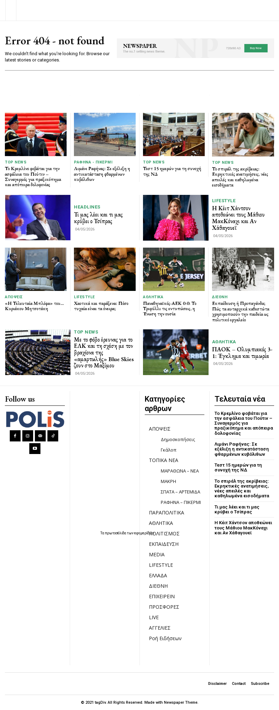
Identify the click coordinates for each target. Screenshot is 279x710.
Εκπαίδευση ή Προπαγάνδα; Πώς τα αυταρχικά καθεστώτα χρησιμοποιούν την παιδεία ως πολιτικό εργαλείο (240, 311)
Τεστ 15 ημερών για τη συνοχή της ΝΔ (172, 171)
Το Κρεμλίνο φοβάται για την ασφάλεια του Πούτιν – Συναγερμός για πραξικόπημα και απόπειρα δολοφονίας (33, 176)
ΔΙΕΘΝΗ (219, 297)
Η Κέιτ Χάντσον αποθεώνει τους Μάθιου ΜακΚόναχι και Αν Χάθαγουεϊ (238, 218)
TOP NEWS (16, 162)
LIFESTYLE (224, 200)
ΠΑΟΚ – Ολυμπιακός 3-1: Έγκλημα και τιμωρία (242, 352)
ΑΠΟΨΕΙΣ (14, 297)
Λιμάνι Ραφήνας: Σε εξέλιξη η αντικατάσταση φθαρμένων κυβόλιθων (102, 173)
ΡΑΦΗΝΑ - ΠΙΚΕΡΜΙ (93, 162)
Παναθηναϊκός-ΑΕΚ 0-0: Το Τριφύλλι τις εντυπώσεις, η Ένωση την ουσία (169, 308)
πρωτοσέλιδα (116, 533)
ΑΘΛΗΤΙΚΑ (153, 297)
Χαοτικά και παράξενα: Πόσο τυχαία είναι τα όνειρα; (101, 306)
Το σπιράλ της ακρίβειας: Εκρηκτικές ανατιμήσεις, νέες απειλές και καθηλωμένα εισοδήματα (240, 177)
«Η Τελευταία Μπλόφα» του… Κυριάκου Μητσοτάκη (34, 306)
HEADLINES (87, 207)
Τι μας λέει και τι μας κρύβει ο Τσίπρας (98, 218)
